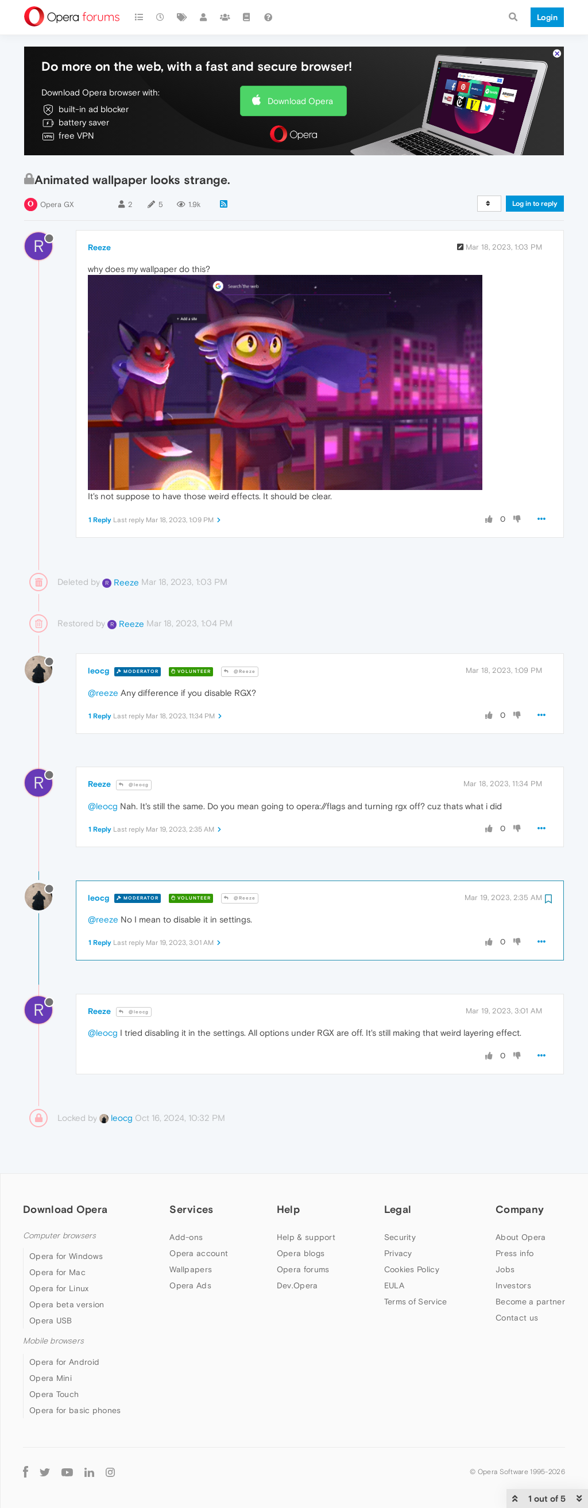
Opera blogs (300, 1253)
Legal (398, 1209)
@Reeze (240, 671)
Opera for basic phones (75, 1410)
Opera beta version (66, 1304)
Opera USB (50, 1320)
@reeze (103, 693)
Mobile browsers (53, 1341)
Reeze (99, 247)
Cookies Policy (411, 1269)
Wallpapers (190, 1269)
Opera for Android (64, 1362)
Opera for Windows (66, 1256)
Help (288, 1209)
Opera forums (303, 1269)
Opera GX (57, 204)
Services (191, 1209)
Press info (514, 1253)
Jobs (505, 1269)
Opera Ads (190, 1285)
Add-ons (186, 1237)
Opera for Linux (59, 1288)
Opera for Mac (57, 1272)
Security (400, 1237)
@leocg (134, 784)
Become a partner (530, 1301)
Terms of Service (415, 1301)
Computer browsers (59, 1236)
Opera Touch (54, 1394)
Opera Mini (50, 1378)
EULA (394, 1285)
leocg (98, 670)
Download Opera (300, 101)
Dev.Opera (297, 1285)
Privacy (398, 1253)
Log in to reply (535, 204)
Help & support (306, 1237)
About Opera (521, 1237)
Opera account (198, 1253)
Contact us (517, 1317)
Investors (513, 1285)
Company (520, 1209)
